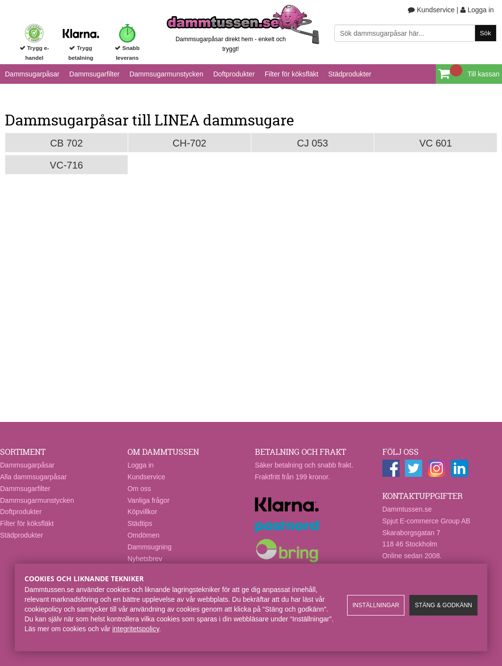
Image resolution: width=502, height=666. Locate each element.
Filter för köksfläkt (292, 74)
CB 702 (66, 143)
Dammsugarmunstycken (166, 74)
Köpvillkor (142, 512)
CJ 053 (312, 143)
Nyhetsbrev (144, 559)
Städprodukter (349, 74)
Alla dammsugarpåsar (33, 477)
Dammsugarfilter (94, 74)
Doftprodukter (234, 74)
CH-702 (189, 143)
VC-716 (66, 165)
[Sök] (415, 33)
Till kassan (483, 74)
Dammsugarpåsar (32, 74)
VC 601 (435, 143)
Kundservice (431, 10)
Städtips (139, 523)
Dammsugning (149, 547)
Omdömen (143, 535)
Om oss (139, 489)
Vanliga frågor (148, 500)
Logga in (477, 10)
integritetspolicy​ (135, 629)
